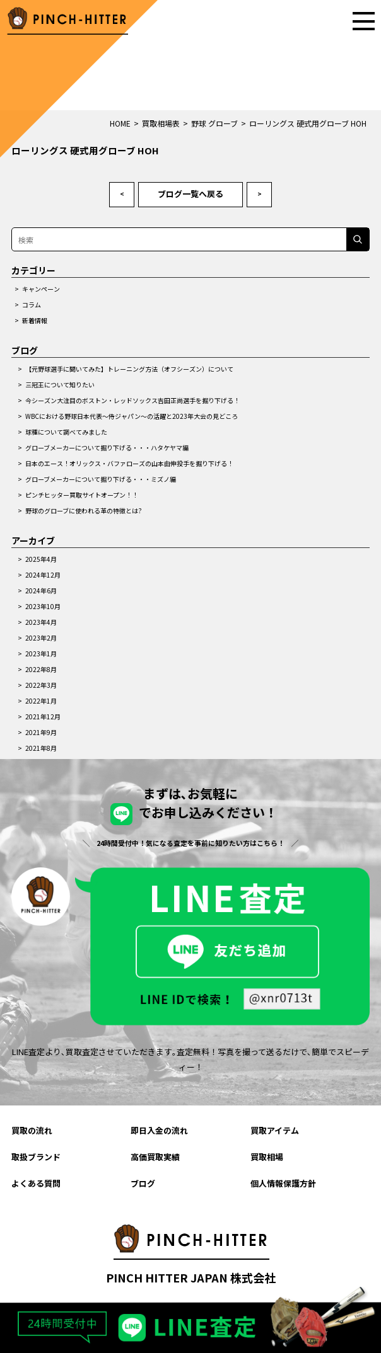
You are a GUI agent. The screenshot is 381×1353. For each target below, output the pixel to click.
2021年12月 (43, 716)
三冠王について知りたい (60, 384)
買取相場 (266, 1157)
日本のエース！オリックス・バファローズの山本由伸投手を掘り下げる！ (129, 463)
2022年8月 (41, 669)
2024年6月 (41, 590)
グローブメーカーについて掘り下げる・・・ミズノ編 (100, 479)
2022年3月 (41, 685)
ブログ (143, 1183)
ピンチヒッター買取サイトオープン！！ (81, 495)
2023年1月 (41, 653)
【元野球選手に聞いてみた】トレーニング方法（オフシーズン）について (129, 369)
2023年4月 (41, 622)
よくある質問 (36, 1183)
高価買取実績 (155, 1157)
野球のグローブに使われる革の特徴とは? (83, 510)
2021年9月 (41, 732)
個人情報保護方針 (283, 1183)
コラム (31, 304)
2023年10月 (43, 606)
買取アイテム (274, 1130)
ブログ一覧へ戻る (190, 194)
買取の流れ (31, 1130)
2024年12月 (43, 574)
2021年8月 (41, 748)
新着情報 (34, 320)
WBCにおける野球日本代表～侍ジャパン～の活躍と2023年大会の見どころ (131, 416)
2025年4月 (41, 559)
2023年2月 (41, 637)
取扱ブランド (36, 1157)
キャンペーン (41, 289)
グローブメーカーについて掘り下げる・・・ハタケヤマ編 (107, 447)
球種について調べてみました (66, 432)
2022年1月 (41, 700)
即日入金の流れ (159, 1130)
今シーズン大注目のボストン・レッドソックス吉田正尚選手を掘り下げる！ (132, 400)
